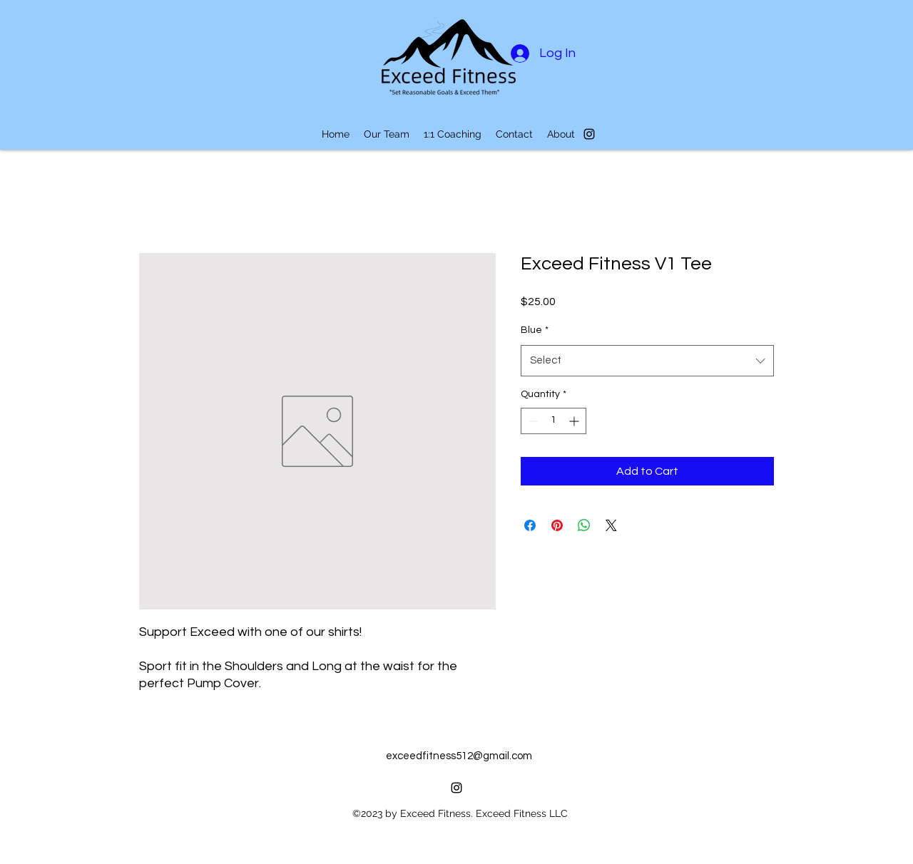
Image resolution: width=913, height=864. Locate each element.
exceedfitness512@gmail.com (459, 756)
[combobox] (647, 360)
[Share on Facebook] (530, 525)
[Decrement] (532, 420)
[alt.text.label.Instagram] (589, 134)
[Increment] (575, 420)
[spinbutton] (553, 420)
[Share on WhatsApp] (584, 525)
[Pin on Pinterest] (557, 525)
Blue (535, 330)
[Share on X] (611, 525)
